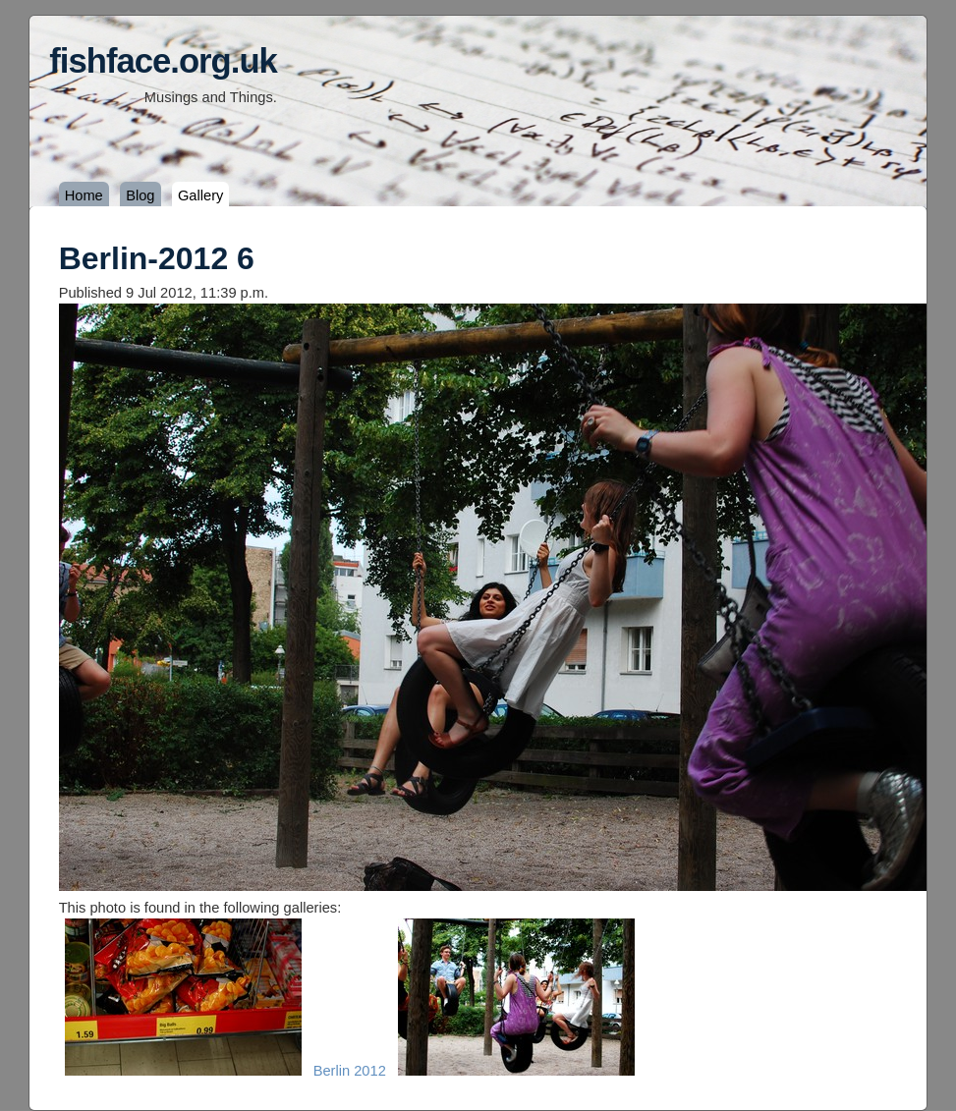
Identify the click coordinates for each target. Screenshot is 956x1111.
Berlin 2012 (349, 1071)
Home (84, 195)
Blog (140, 195)
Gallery (200, 195)
